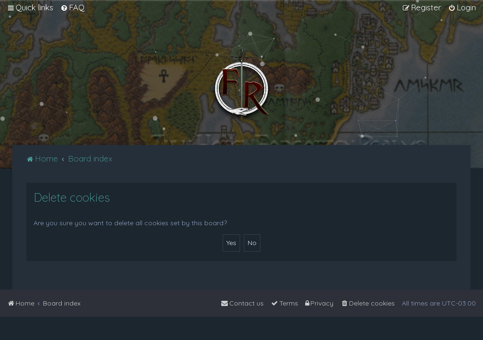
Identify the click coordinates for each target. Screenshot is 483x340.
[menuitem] (72, 7)
